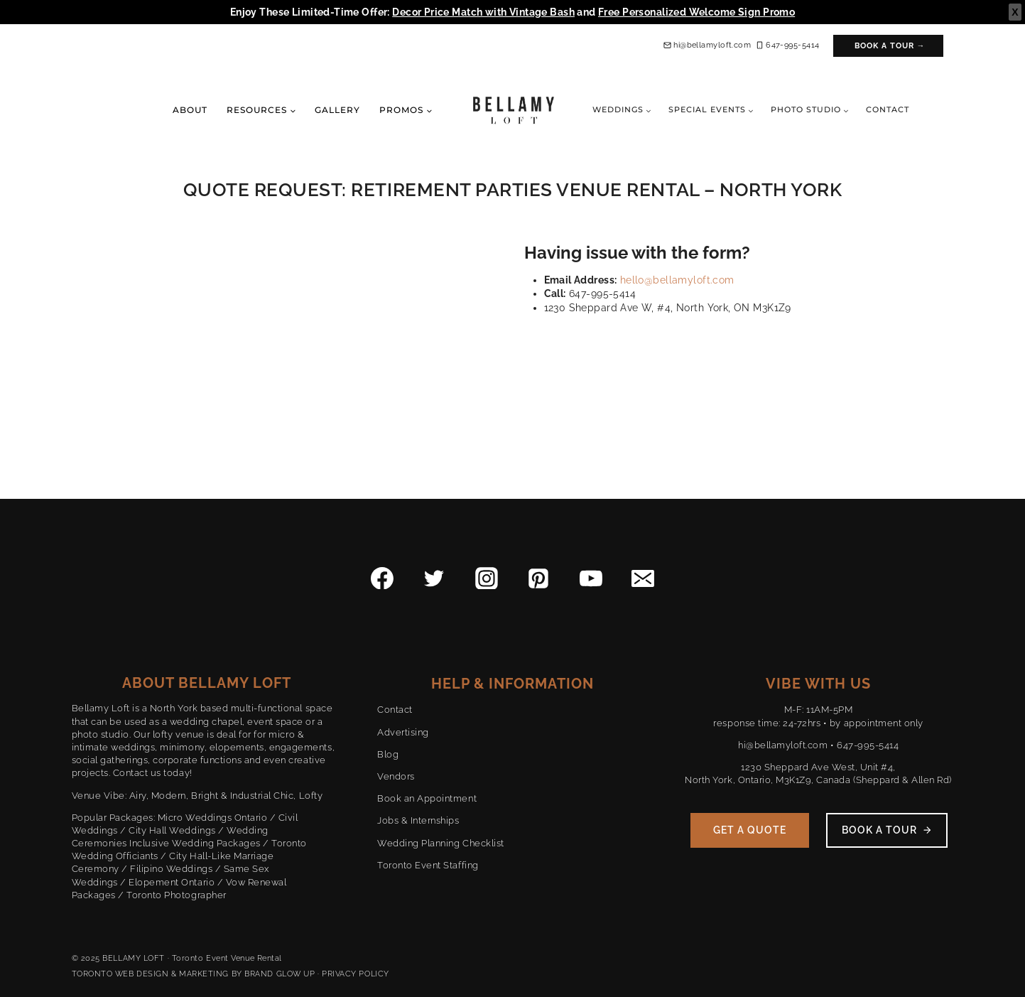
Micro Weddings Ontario (212, 817)
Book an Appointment (427, 798)
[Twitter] (434, 578)
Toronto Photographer (176, 895)
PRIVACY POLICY (355, 974)
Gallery (338, 109)
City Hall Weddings (172, 830)
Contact (887, 109)
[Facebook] (382, 578)
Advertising (403, 732)
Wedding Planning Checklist (440, 843)
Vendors (396, 776)
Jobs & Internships (418, 820)
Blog (387, 754)
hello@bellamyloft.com (677, 280)
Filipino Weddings (171, 868)
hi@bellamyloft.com (783, 745)
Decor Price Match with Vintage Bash (483, 12)
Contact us (137, 772)
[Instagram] (486, 578)
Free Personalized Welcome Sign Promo (696, 12)
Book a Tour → (890, 45)
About (190, 109)
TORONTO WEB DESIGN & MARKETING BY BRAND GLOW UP (193, 974)
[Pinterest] (538, 578)
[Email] (643, 578)
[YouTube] (591, 578)
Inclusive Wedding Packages (195, 843)
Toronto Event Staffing (427, 865)
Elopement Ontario (172, 882)
